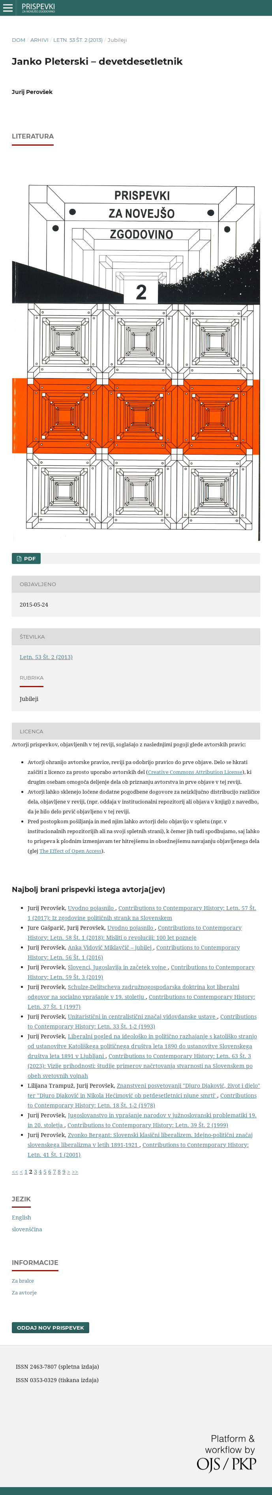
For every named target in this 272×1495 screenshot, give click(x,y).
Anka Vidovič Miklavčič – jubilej (110, 947)
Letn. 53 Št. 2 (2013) (78, 40)
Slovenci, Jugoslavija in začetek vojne (118, 967)
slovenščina (27, 1229)
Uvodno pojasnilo (91, 908)
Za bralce (23, 1280)
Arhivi (39, 40)
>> (75, 1171)
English (21, 1217)
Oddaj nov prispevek (50, 1328)
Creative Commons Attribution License (195, 772)
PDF (29, 558)
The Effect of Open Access (70, 850)
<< (15, 1171)
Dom (18, 40)
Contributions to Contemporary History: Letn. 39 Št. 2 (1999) (148, 1125)
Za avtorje (24, 1292)
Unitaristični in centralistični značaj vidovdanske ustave (142, 1016)
